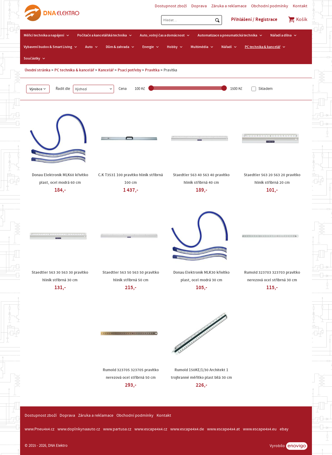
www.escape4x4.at (223, 429)
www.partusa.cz (117, 429)
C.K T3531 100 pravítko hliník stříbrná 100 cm (130, 179)
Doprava (199, 6)
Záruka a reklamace (229, 6)
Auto (89, 47)
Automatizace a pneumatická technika (227, 35)
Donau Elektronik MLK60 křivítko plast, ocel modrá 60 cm (60, 179)
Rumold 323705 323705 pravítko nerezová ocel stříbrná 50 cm (131, 374)
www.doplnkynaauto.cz (78, 429)
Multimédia (199, 47)
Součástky (32, 58)
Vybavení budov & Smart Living (48, 47)
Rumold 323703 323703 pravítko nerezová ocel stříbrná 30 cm (272, 276)
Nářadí (226, 47)
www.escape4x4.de (187, 429)
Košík (297, 19)
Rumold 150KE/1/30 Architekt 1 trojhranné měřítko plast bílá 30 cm (201, 374)
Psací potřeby (129, 70)
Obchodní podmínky (269, 6)
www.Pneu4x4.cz (39, 429)
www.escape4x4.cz (150, 429)
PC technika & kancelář (262, 47)
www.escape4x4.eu (260, 429)
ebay (284, 429)
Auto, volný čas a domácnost (162, 35)
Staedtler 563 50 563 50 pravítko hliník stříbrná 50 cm (130, 276)
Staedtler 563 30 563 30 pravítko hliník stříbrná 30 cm (60, 276)
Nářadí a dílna (281, 35)
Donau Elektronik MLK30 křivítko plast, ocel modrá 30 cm (201, 276)
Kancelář (106, 70)
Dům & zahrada (117, 47)
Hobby (172, 47)
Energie (148, 47)
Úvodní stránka (37, 70)
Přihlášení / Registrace (254, 19)
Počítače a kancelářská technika (102, 35)
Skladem (265, 89)
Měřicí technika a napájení (44, 35)
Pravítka (152, 70)
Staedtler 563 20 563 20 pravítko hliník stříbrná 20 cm (272, 179)
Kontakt (300, 6)
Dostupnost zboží (171, 6)
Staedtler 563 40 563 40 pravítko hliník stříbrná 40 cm (201, 179)
